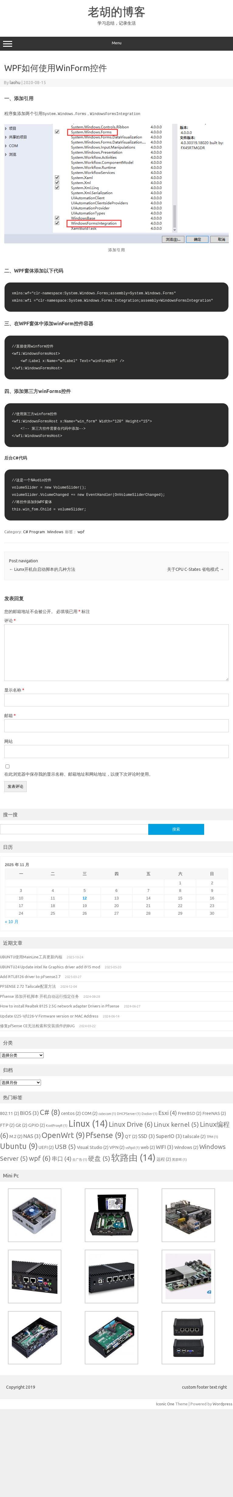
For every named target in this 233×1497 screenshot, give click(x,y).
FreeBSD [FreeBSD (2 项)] (189, 1113)
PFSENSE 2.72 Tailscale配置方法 (28, 986)
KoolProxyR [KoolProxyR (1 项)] (56, 1125)
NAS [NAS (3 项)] (32, 1136)
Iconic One (165, 1403)
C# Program (34, 531)
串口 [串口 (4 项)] (61, 1158)
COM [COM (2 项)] (90, 1113)
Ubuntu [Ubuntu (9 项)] (19, 1145)
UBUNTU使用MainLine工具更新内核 (31, 956)
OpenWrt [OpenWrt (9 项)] (63, 1134)
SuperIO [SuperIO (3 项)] (169, 1136)
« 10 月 (12, 921)
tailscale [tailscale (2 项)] (194, 1136)
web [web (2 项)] (148, 1147)
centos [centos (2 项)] (71, 1113)
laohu (15, 82)
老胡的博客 (117, 11)
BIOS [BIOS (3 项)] (29, 1113)
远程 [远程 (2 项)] (163, 1159)
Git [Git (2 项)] (21, 1125)
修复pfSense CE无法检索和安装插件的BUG (37, 1025)
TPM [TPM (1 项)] (212, 1136)
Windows (55, 531)
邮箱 (10, 715)
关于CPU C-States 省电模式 (195, 569)
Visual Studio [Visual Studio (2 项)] (92, 1147)
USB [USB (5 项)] (65, 1146)
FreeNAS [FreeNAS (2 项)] (214, 1113)
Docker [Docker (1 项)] (149, 1113)
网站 (8, 741)
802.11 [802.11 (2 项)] (9, 1113)
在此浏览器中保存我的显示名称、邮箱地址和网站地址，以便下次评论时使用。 (78, 773)
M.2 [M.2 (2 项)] (15, 1136)
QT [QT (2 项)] (131, 1136)
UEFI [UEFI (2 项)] (46, 1147)
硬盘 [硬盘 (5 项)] (99, 1158)
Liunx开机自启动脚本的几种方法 (42, 569)
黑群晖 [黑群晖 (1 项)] (179, 1159)
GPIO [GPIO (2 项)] (36, 1125)
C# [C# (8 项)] (50, 1112)
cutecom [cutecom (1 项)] (107, 1113)
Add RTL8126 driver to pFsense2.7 (30, 976)
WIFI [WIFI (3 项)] (164, 1147)
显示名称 (14, 689)
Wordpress (222, 1403)
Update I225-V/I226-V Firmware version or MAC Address (49, 1016)
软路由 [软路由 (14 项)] (133, 1157)
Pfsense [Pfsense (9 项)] (105, 1134)
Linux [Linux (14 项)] (88, 1123)
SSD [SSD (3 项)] (146, 1136)
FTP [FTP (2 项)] (7, 1125)
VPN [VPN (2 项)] (117, 1147)
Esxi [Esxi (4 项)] (167, 1112)
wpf (80, 531)
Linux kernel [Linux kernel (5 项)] (176, 1124)
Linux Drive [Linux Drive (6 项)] (131, 1124)
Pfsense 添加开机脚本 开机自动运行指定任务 (39, 996)
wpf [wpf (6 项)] (40, 1158)
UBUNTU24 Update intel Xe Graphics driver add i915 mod (50, 966)
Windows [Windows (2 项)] (186, 1147)
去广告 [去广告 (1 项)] (79, 1159)
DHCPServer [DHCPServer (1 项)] (129, 1113)
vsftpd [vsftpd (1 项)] (132, 1147)
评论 (10, 620)
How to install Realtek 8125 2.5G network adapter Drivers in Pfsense (59, 1006)
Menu (116, 44)
